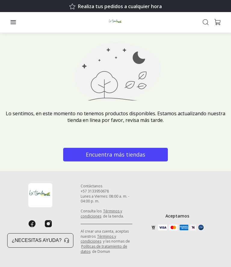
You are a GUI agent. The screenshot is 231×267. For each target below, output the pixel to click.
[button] (13, 22)
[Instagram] (48, 223)
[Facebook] (32, 223)
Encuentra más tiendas (115, 154)
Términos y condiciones (101, 213)
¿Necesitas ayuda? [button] (40, 240)
